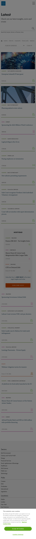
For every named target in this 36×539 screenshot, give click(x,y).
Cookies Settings (18, 534)
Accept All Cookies (18, 529)
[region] (18, 524)
